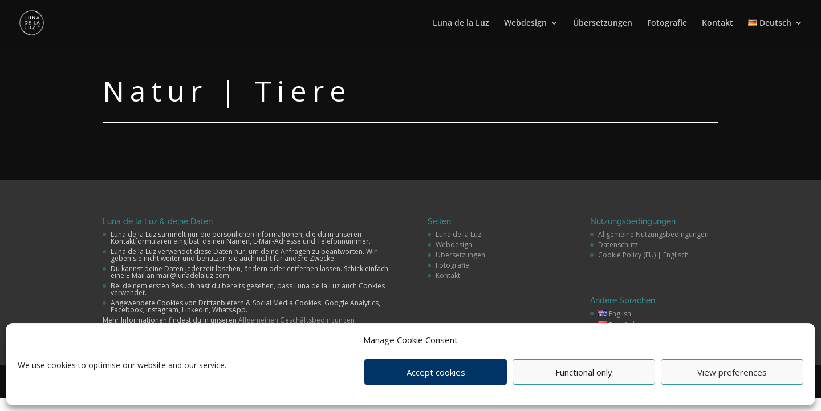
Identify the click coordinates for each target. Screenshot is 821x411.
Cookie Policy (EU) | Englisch (643, 255)
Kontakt (717, 23)
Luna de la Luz (461, 23)
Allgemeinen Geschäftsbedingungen (296, 320)
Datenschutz (618, 244)
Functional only (583, 372)
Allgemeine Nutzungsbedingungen (653, 234)
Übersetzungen (602, 23)
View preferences (732, 372)
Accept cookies (436, 372)
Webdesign (525, 23)
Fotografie (667, 23)
